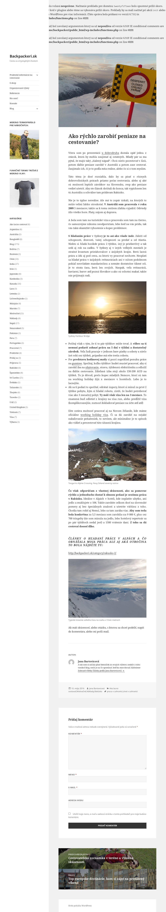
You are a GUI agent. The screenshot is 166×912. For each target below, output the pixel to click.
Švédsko (13, 382)
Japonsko (14, 273)
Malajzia (14, 303)
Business (14, 254)
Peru (12, 338)
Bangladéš (14, 239)
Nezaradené (15, 328)
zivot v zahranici (130, 691)
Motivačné (15, 313)
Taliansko (14, 387)
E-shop (13, 83)
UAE (12, 402)
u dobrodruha (110, 152)
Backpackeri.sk (23, 56)
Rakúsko (14, 367)
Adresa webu (75, 800)
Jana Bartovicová (97, 688)
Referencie (15, 93)
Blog (12, 108)
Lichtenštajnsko (17, 298)
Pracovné (14, 348)
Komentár (75, 733)
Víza (12, 417)
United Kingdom (17, 407)
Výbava (13, 422)
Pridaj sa (14, 358)
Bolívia (13, 249)
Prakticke (14, 353)
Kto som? (14, 98)
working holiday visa (94, 414)
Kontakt (13, 103)
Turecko (13, 397)
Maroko (13, 308)
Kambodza (15, 278)
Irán (12, 269)
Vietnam (14, 412)
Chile (12, 259)
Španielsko (15, 372)
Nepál (12, 323)
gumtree (77, 363)
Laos (12, 288)
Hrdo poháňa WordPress (80, 905)
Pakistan (14, 333)
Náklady (14, 318)
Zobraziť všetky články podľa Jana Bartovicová (100, 670)
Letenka (13, 293)
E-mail (73, 787)
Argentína (14, 229)
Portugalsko (15, 343)
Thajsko (13, 392)
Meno (72, 774)
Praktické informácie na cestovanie (21, 76)
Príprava (14, 362)
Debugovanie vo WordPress (46, 14)
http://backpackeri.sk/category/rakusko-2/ (92, 553)
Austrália (14, 234)
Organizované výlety (19, 88)
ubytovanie (92, 367)
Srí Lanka (14, 377)
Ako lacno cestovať (18, 224)
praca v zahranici (115, 691)
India (12, 264)
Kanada (13, 283)
